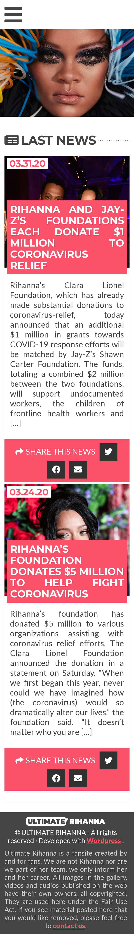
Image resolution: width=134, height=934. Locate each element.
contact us (69, 925)
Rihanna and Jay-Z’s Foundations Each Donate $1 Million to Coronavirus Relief (67, 237)
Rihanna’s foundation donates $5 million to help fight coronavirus (67, 571)
